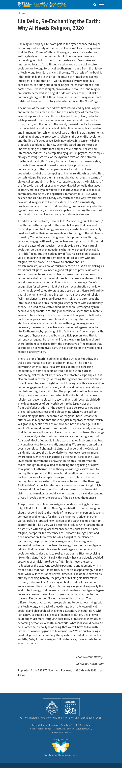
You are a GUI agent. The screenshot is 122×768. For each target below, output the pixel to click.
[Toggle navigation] (101, 4)
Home (21, 13)
